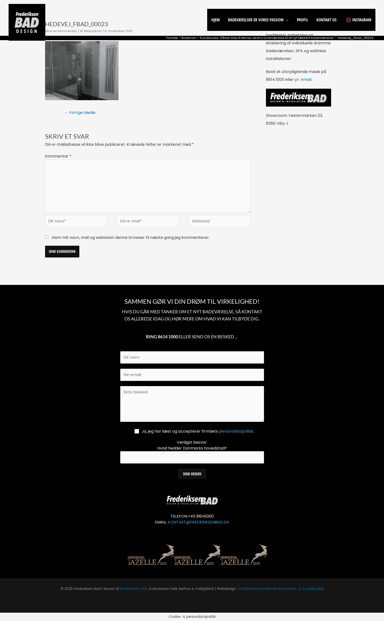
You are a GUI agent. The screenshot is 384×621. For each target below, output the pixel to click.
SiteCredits (263, 588)
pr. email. (303, 79)
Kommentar (58, 156)
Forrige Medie (80, 112)
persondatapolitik (236, 431)
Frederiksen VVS (133, 588)
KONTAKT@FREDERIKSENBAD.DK (198, 522)
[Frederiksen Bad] (27, 22)
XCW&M (245, 588)
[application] (286, 20)
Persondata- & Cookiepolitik (300, 588)
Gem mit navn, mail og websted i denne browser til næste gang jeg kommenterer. (131, 237)
